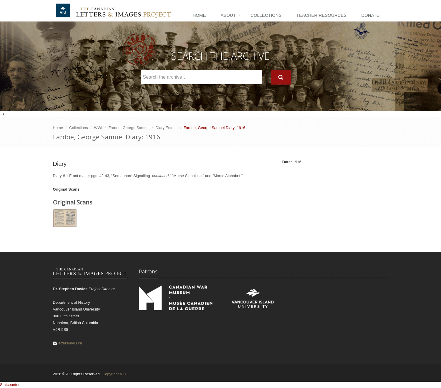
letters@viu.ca (70, 343)
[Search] (281, 77)
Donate (370, 15)
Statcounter (10, 384)
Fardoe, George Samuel (129, 128)
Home (199, 15)
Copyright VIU (114, 374)
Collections (266, 15)
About (228, 15)
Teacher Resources (321, 15)
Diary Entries (166, 128)
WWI (98, 128)
